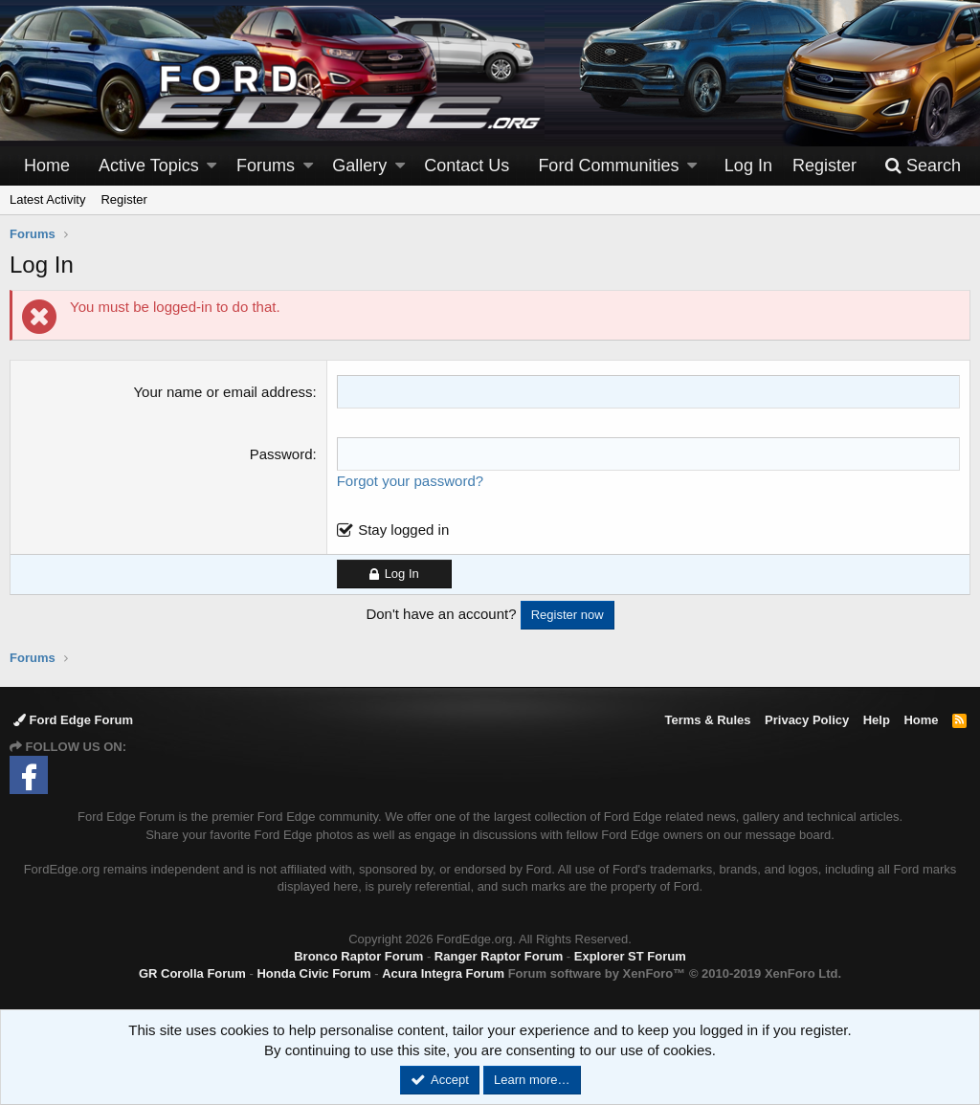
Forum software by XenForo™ (674, 973)
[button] (211, 166)
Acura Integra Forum (443, 973)
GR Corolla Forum (192, 973)
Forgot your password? (410, 481)
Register (123, 199)
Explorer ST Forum (630, 956)
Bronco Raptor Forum (358, 956)
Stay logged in (403, 529)
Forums (265, 165)
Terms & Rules (707, 720)
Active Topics (149, 165)
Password (281, 454)
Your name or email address (222, 392)
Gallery (359, 165)
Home (47, 165)
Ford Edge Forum (73, 720)
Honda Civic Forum (313, 973)
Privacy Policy (807, 720)
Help (876, 720)
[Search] (922, 166)
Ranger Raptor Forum (498, 956)
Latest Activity (47, 199)
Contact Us (466, 165)
